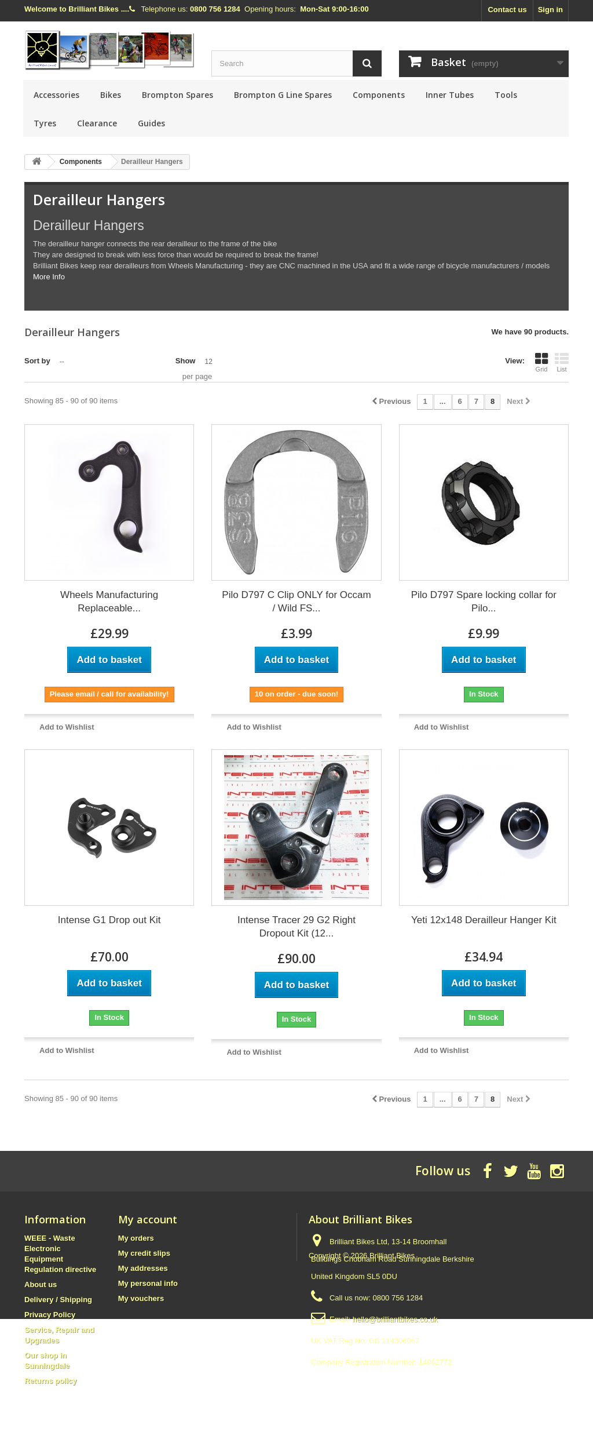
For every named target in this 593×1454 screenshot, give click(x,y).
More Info (49, 276)
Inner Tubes (450, 94)
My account (147, 1219)
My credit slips (144, 1253)
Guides (151, 123)
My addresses (143, 1268)
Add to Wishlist (66, 727)
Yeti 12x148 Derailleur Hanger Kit (484, 919)
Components (379, 94)
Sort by (37, 360)
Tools (506, 94)
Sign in (550, 9)
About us (40, 1284)
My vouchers (141, 1298)
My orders (136, 1238)
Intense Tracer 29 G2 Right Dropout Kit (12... (296, 926)
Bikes (110, 94)
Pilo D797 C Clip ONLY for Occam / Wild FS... (296, 601)
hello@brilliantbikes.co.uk (395, 1319)
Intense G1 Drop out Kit (109, 919)
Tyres (45, 123)
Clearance (97, 123)
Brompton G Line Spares (283, 94)
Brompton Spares (177, 94)
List (562, 362)
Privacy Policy (49, 1314)
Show (185, 360)
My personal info (148, 1283)
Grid (541, 362)
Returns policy (50, 1380)
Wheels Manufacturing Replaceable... (109, 601)
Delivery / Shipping (58, 1299)
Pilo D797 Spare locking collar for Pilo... (484, 601)
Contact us (507, 9)
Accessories (56, 94)
